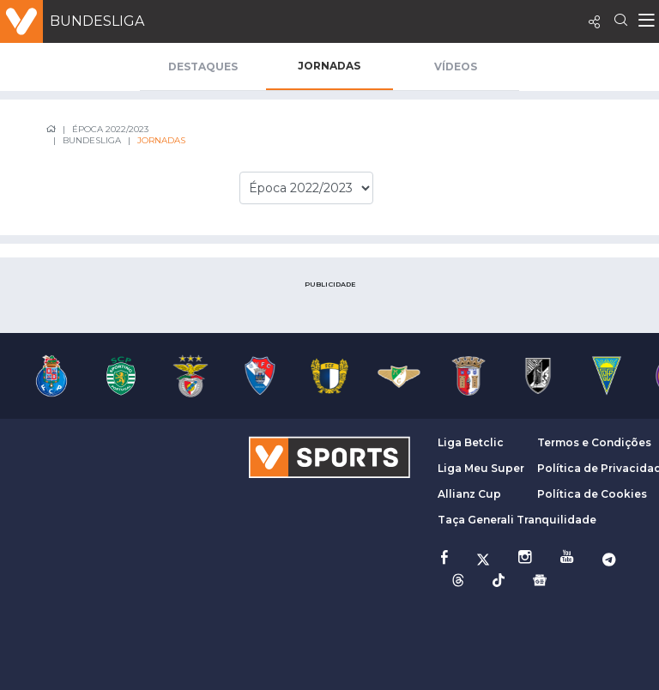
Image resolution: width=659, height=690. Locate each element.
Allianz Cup (469, 493)
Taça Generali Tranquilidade (517, 519)
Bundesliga (97, 21)
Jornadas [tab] (329, 65)
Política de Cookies (592, 493)
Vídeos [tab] (455, 66)
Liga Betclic (471, 442)
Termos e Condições (594, 442)
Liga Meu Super (481, 468)
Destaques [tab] (203, 66)
